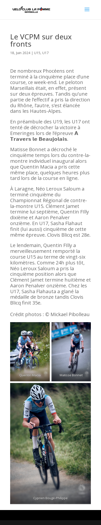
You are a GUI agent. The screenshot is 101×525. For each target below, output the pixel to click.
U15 (37, 52)
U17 (45, 52)
